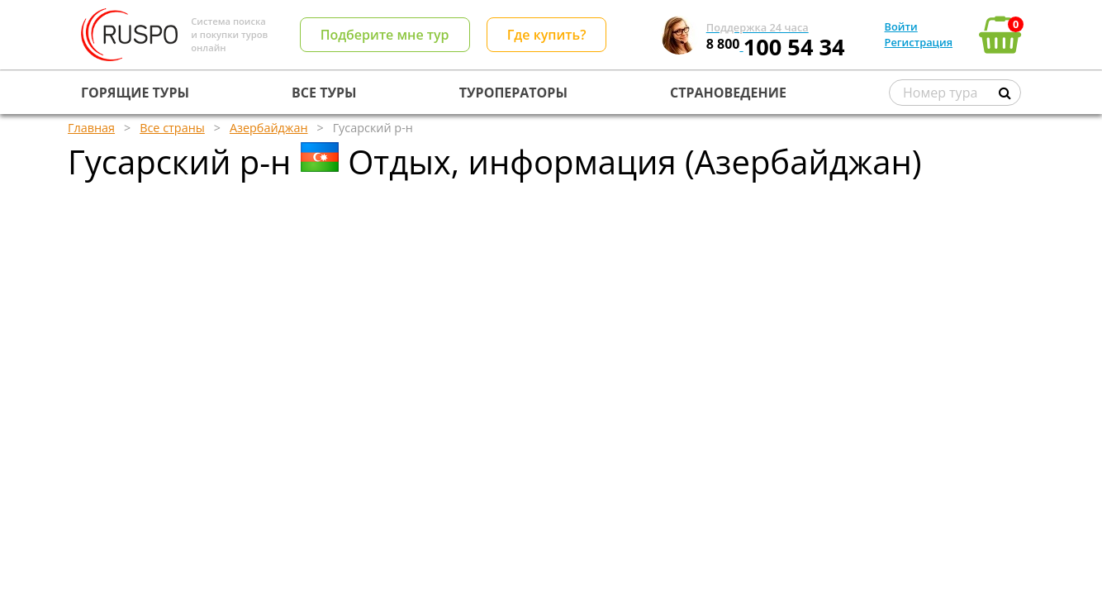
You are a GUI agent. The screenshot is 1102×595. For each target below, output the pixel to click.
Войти (901, 26)
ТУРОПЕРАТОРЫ (513, 92)
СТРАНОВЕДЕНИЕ (728, 92)
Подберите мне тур (385, 35)
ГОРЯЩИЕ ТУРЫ (135, 92)
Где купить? (547, 35)
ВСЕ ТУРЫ (324, 92)
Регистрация (918, 42)
